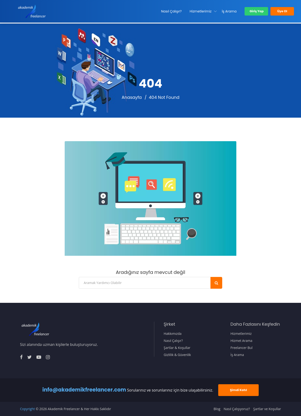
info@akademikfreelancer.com (84, 389)
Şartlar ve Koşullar (267, 409)
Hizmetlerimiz (201, 11)
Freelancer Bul (241, 348)
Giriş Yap (256, 11)
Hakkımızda (173, 334)
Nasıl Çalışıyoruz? (237, 409)
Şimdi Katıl (238, 390)
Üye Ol (282, 11)
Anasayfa (132, 97)
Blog (217, 409)
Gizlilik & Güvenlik (177, 355)
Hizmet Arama (241, 341)
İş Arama (229, 11)
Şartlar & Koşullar (177, 348)
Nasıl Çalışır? (171, 11)
